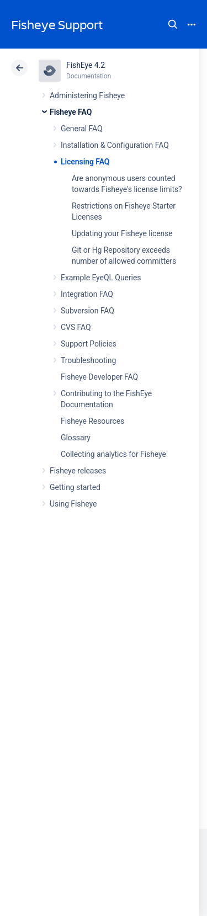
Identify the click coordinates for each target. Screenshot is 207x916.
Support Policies (88, 343)
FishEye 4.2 (85, 65)
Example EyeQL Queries (101, 277)
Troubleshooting (88, 360)
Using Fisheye (73, 503)
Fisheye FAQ (71, 112)
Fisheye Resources (92, 421)
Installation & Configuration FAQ (115, 145)
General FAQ (82, 128)
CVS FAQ (76, 327)
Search (173, 24)
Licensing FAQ (85, 161)
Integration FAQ (87, 294)
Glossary (76, 437)
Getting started (75, 487)
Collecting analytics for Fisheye (113, 454)
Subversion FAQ (87, 310)
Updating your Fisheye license (122, 233)
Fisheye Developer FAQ (99, 376)
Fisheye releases (78, 470)
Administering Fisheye (87, 95)
